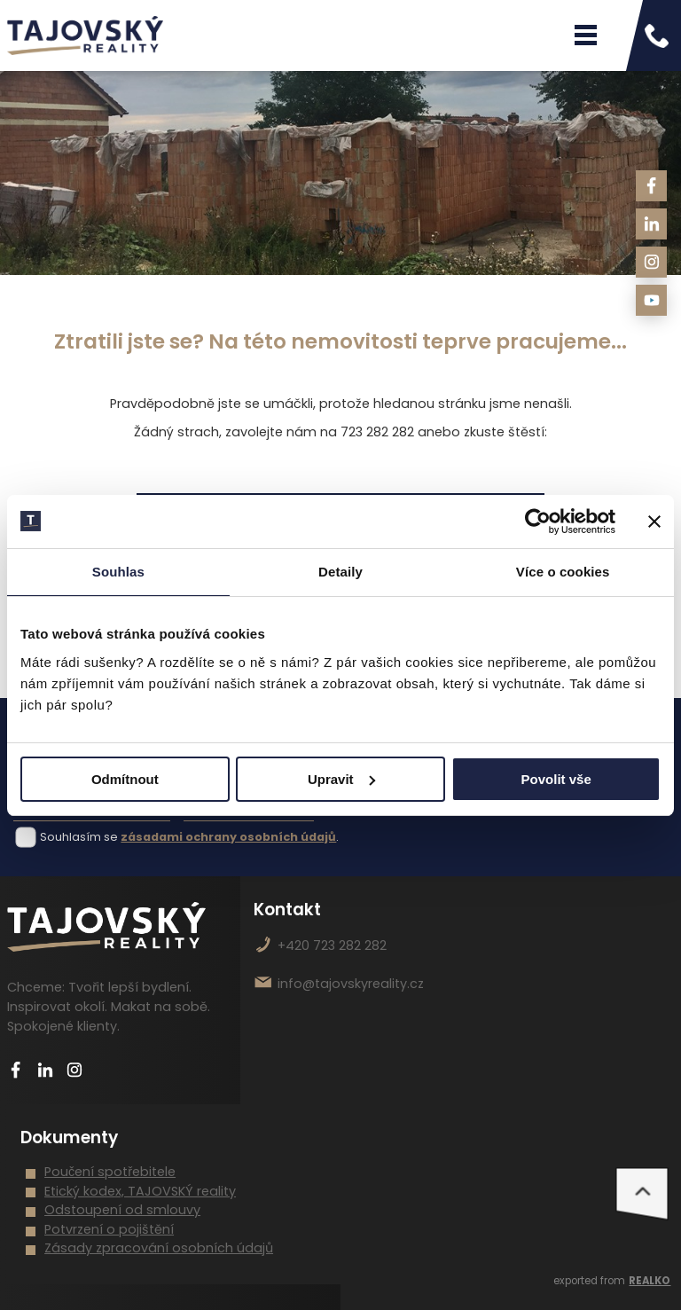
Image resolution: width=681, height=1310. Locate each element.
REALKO (649, 1281)
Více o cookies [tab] (563, 571)
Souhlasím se (79, 836)
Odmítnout (125, 779)
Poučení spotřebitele (110, 1172)
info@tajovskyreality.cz (351, 983)
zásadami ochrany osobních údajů (228, 836)
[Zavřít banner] (654, 521)
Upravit (341, 779)
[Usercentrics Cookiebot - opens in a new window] (537, 521)
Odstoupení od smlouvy (122, 1210)
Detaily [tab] (340, 571)
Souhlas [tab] (118, 571)
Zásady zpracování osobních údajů (158, 1248)
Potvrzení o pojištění (109, 1229)
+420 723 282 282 (332, 945)
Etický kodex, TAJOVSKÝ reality (140, 1191)
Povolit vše (556, 779)
